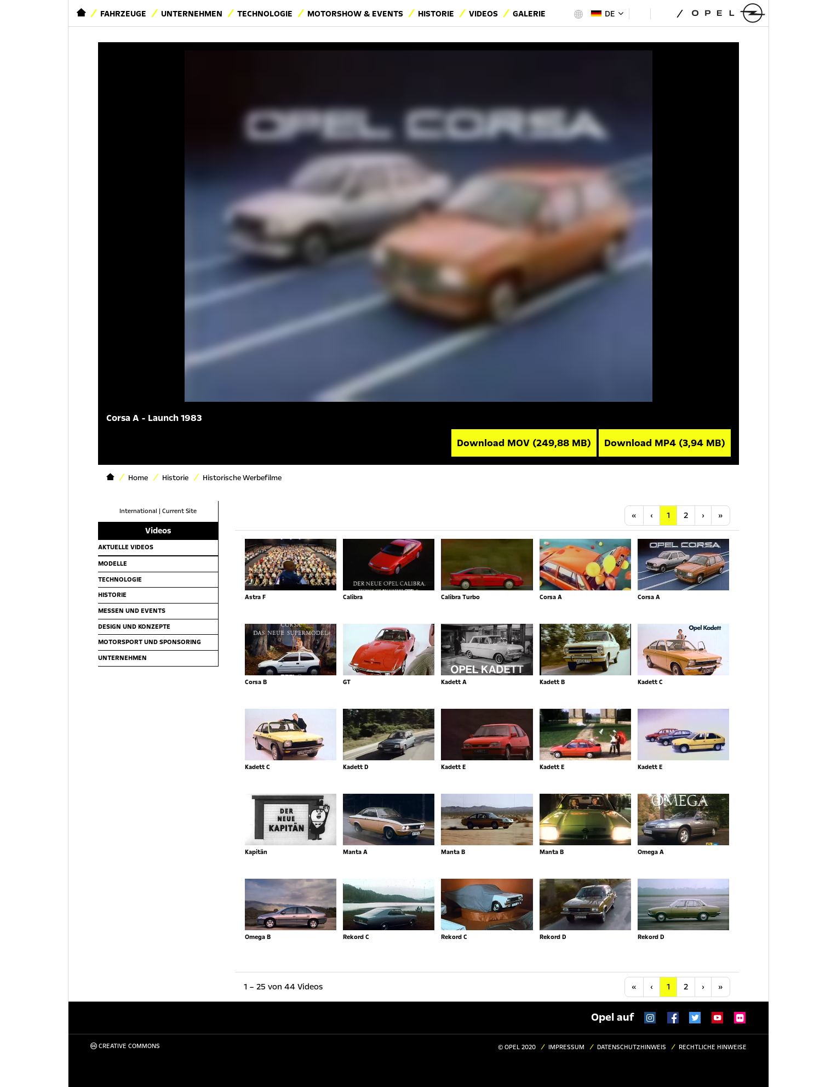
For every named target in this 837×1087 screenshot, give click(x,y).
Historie (436, 13)
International (138, 511)
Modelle (112, 563)
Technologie (265, 13)
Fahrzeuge (123, 13)
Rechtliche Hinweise (713, 1047)
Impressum (566, 1047)
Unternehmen (191, 13)
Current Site (179, 511)
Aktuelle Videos (125, 547)
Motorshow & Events (355, 13)
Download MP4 (664, 442)
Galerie (529, 13)
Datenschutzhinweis (631, 1047)
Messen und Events (131, 610)
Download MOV (524, 442)
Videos (483, 13)
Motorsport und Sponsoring (149, 642)
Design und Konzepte (134, 626)
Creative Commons (125, 1046)
